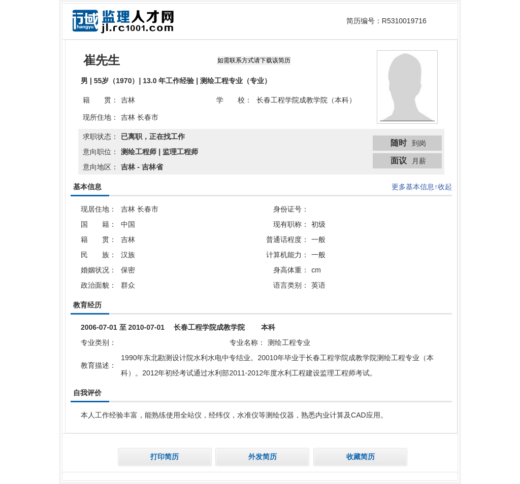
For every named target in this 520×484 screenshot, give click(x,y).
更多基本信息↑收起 (422, 187)
